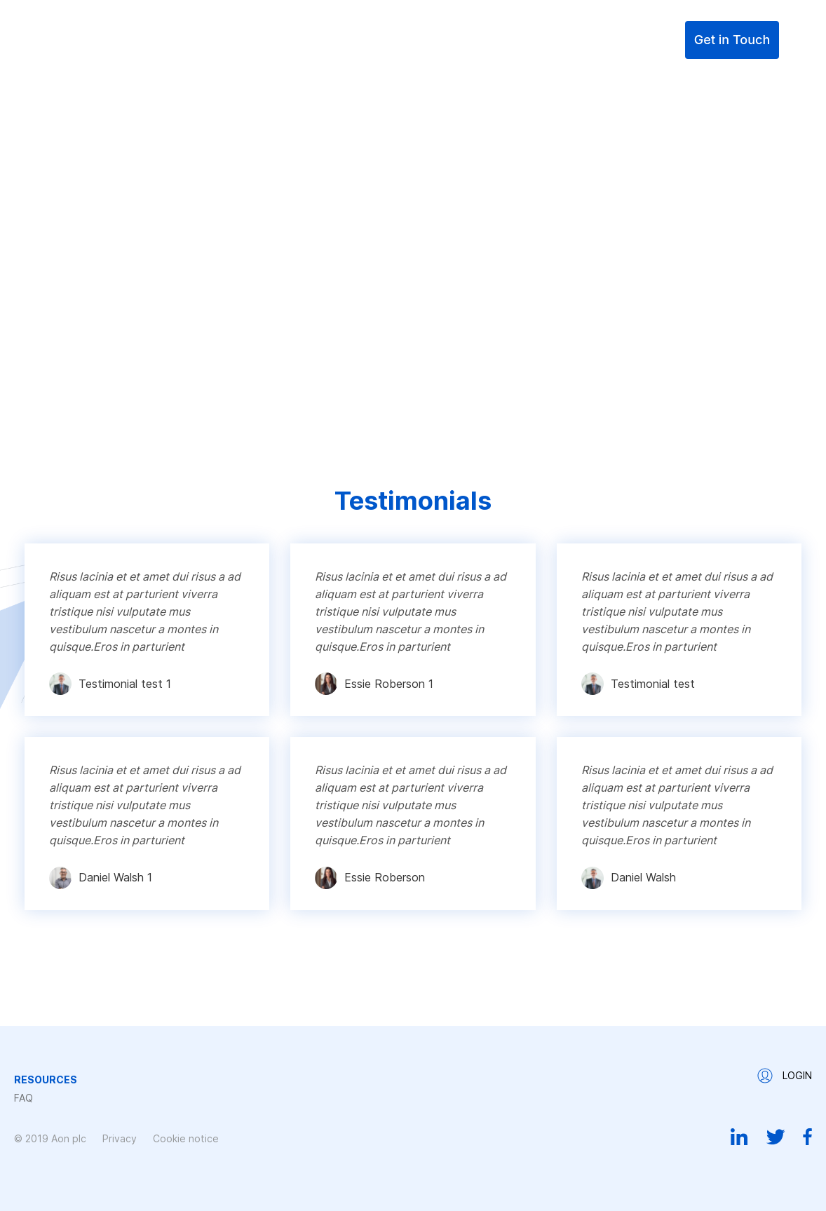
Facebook (807, 1136)
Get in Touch (732, 39)
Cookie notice (186, 1138)
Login (659, 39)
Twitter (775, 1136)
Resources (531, 39)
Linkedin (739, 1136)
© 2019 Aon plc (50, 1138)
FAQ (598, 39)
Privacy (119, 1138)
